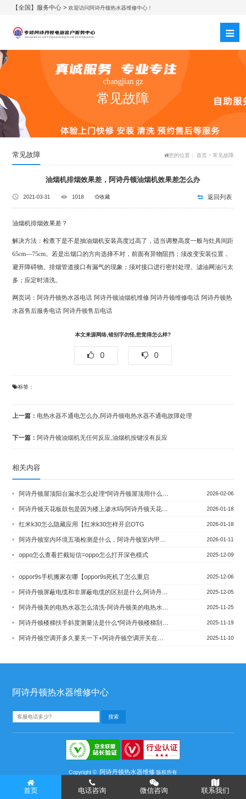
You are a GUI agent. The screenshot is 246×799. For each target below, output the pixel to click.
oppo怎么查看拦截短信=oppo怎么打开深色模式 (83, 554)
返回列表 (219, 196)
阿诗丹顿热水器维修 (127, 771)
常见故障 (223, 155)
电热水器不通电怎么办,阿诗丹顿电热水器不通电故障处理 (102, 415)
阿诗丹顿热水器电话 (64, 297)
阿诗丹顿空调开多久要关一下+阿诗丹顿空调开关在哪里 (94, 637)
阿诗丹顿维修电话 (175, 297)
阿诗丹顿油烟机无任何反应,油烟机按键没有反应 (90, 437)
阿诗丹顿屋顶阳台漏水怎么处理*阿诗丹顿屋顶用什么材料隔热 (94, 493)
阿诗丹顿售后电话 (87, 311)
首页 (201, 155)
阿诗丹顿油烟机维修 (121, 297)
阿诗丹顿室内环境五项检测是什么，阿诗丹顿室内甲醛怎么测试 (94, 539)
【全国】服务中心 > (40, 7)
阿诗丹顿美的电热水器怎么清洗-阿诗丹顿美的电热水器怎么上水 (94, 607)
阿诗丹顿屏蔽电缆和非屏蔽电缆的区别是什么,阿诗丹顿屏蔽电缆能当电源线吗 (94, 592)
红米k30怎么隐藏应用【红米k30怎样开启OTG (81, 524)
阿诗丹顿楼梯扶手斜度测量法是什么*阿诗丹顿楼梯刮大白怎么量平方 (94, 622)
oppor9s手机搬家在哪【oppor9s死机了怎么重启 (84, 576)
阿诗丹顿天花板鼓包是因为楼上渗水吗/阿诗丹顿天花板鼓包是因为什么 (94, 508)
